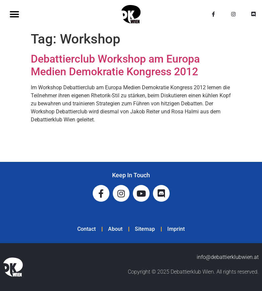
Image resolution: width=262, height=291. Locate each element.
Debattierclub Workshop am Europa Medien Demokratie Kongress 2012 (115, 65)
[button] (14, 14)
